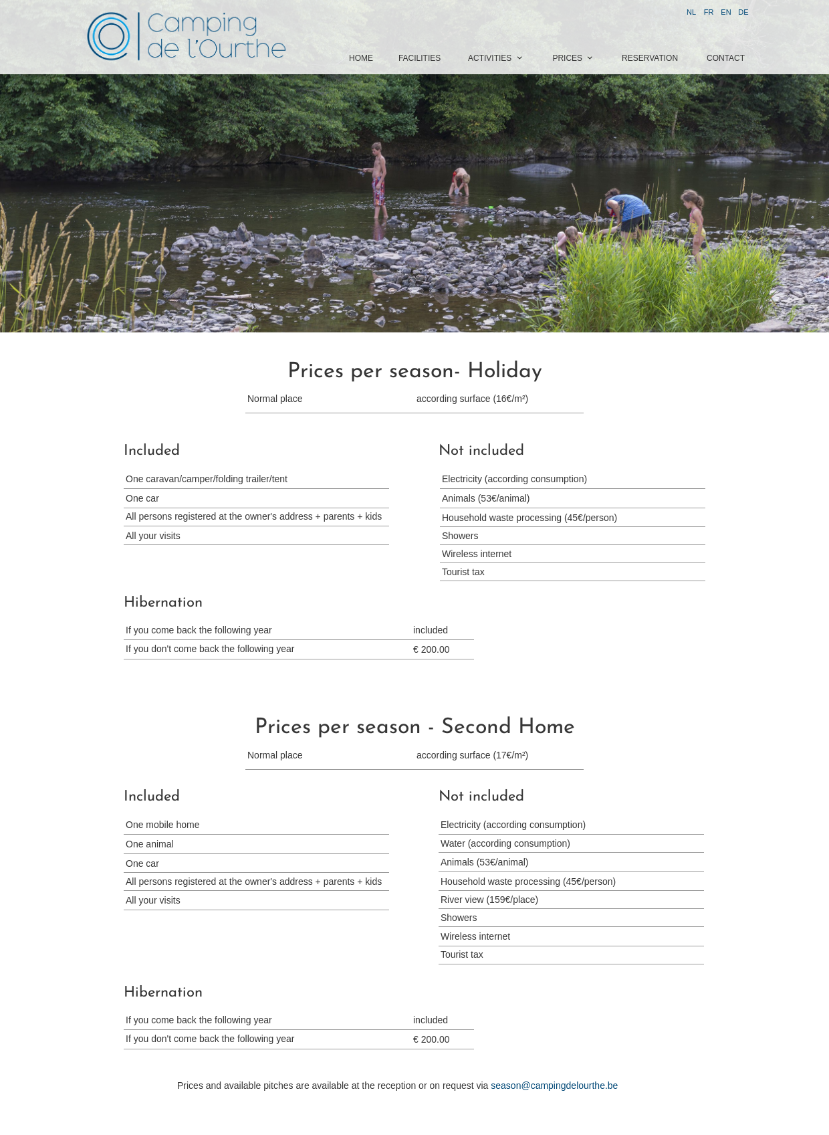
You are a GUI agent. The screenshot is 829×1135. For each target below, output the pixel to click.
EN (726, 12)
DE (743, 12)
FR (709, 12)
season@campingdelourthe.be (554, 1085)
